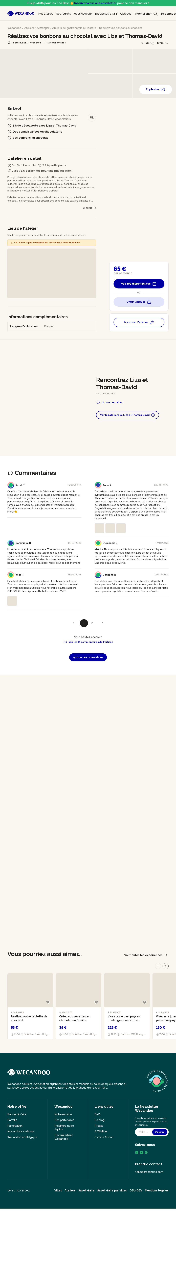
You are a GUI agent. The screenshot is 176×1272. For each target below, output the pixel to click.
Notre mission (63, 1114)
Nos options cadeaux (20, 1131)
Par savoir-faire (16, 1114)
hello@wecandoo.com (149, 1171)
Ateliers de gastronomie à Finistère (74, 28)
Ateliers (29, 28)
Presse (99, 1125)
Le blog (99, 1120)
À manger (43, 28)
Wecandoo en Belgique (22, 1137)
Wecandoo (14, 28)
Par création (15, 1125)
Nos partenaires (64, 1120)
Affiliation (101, 1131)
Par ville (12, 1120)
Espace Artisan (104, 1137)
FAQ (97, 1114)
